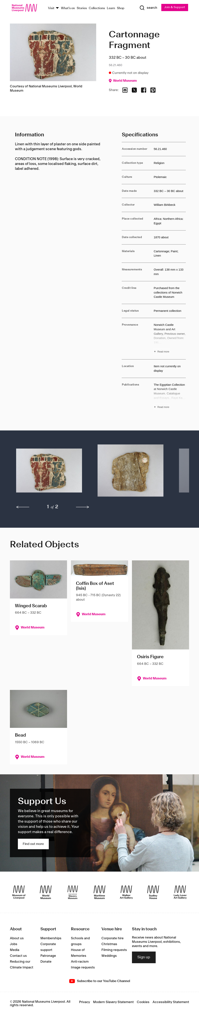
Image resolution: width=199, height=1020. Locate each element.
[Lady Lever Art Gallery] (180, 892)
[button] (49, 473)
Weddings (109, 956)
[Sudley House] (153, 892)
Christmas (109, 944)
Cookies (143, 1002)
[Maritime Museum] (99, 892)
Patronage (48, 956)
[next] (82, 507)
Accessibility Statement (171, 1002)
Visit (51, 8)
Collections (97, 8)
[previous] (22, 507)
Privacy (84, 1002)
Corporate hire (112, 938)
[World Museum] (46, 892)
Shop (120, 8)
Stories (82, 8)
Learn (111, 8)
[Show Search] (148, 8)
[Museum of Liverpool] (19, 892)
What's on (68, 8)
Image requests (83, 967)
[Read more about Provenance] (170, 339)
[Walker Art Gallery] (126, 892)
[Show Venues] (57, 8)
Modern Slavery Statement (113, 1002)
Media (14, 950)
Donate (45, 961)
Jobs (13, 944)
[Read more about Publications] (170, 396)
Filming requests (114, 950)
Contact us (18, 956)
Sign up (143, 957)
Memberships (50, 938)
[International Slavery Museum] (73, 892)
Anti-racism (80, 961)
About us (17, 938)
